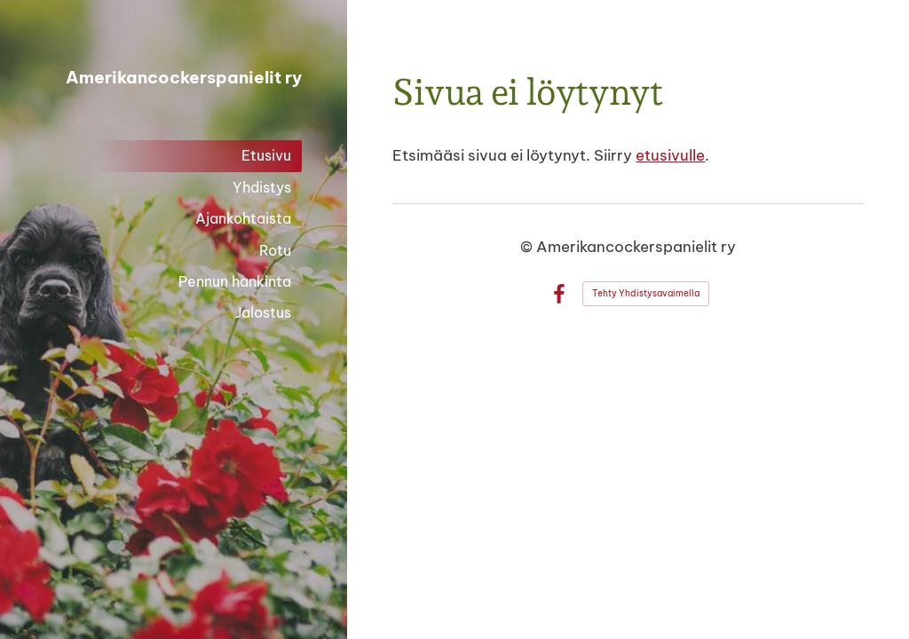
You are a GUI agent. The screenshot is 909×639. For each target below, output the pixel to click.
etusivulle (670, 155)
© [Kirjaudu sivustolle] (528, 246)
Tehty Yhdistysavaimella (646, 293)
